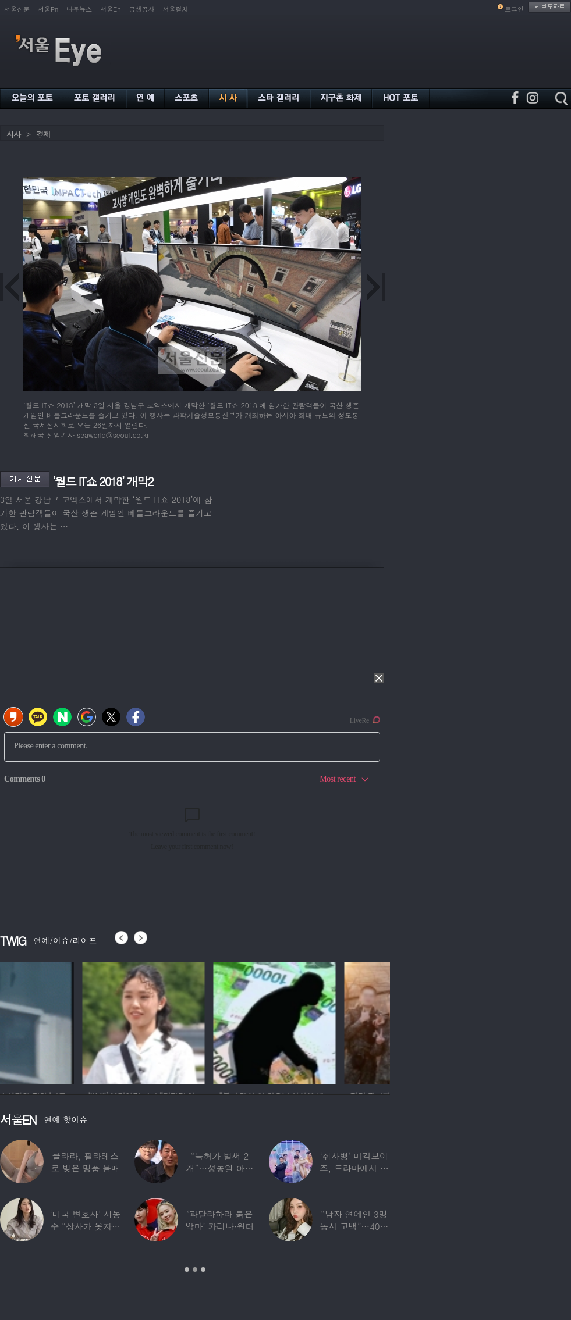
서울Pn (48, 9)
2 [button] (195, 1269)
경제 (43, 134)
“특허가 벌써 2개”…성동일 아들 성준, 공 (220, 1168)
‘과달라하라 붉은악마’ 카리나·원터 (220, 1220)
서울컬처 (176, 9)
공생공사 (142, 9)
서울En (110, 9)
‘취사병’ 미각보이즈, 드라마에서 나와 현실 (354, 1168)
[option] (61, 1021)
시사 (13, 134)
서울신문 (17, 9)
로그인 (514, 9)
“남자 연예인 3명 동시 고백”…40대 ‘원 (354, 1226)
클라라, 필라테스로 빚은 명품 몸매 (85, 1162)
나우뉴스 (79, 9)
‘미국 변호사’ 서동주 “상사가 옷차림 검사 (85, 1226)
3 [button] (203, 1269)
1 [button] (187, 1269)
